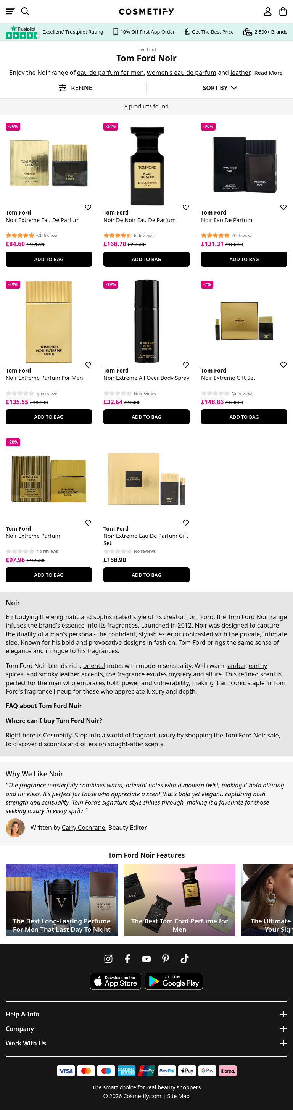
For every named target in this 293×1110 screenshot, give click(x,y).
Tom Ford (146, 49)
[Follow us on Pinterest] (165, 958)
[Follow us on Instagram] (108, 958)
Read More (268, 72)
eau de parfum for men (110, 72)
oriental (94, 665)
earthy (258, 665)
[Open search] (28, 11)
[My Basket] (279, 11)
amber (236, 665)
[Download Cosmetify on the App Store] (115, 981)
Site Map (178, 1096)
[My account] (264, 11)
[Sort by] (220, 87)
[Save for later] (83, 203)
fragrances (122, 625)
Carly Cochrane (83, 827)
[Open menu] (13, 11)
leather (240, 72)
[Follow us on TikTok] (184, 958)
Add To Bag (48, 259)
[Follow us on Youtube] (146, 958)
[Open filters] (73, 88)
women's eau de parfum (181, 72)
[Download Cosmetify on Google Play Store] (174, 981)
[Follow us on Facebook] (127, 958)
